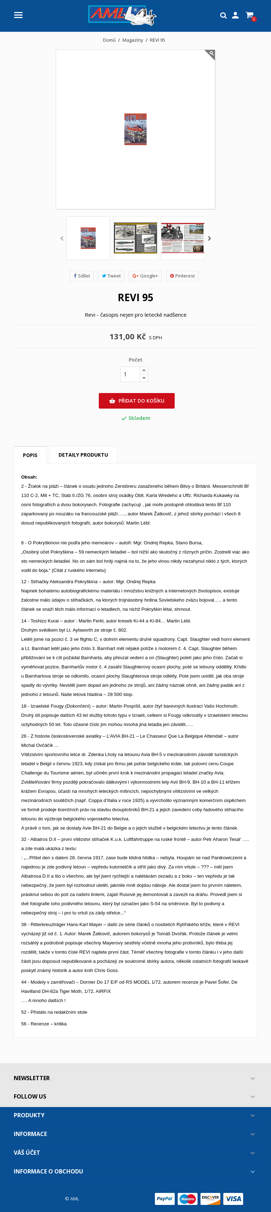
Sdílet (82, 276)
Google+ (145, 276)
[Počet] (130, 374)
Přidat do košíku (136, 400)
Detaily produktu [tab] (83, 454)
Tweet (111, 276)
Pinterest (182, 276)
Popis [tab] (30, 455)
